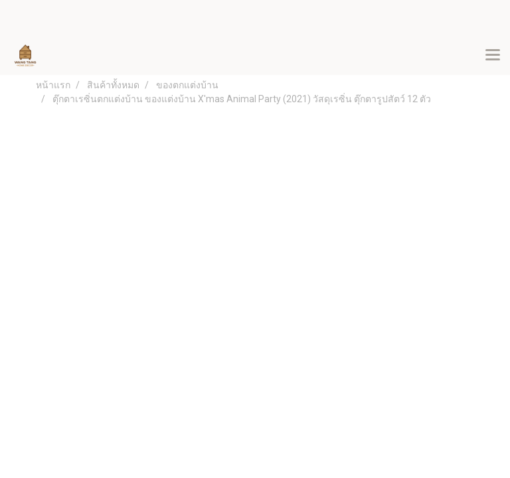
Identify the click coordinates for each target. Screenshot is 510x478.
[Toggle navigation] (492, 55)
